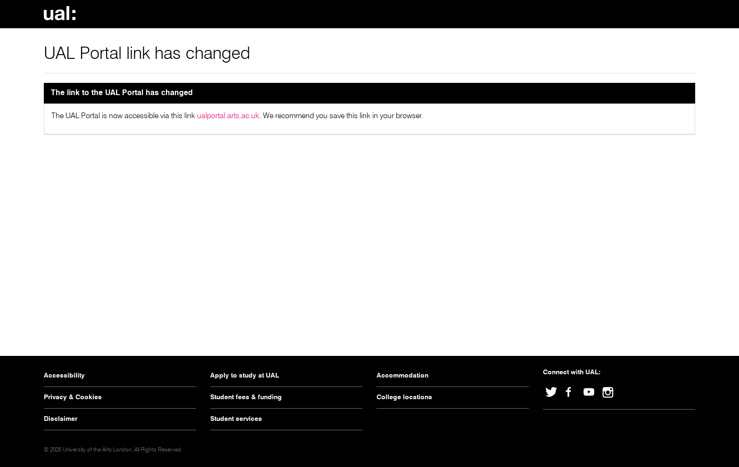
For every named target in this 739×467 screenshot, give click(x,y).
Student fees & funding (246, 397)
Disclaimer (60, 419)
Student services (236, 419)
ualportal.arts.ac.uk (228, 116)
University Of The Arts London (63, 13)
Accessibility (64, 375)
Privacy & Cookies (73, 397)
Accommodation (402, 375)
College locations (404, 397)
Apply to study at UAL (244, 375)
